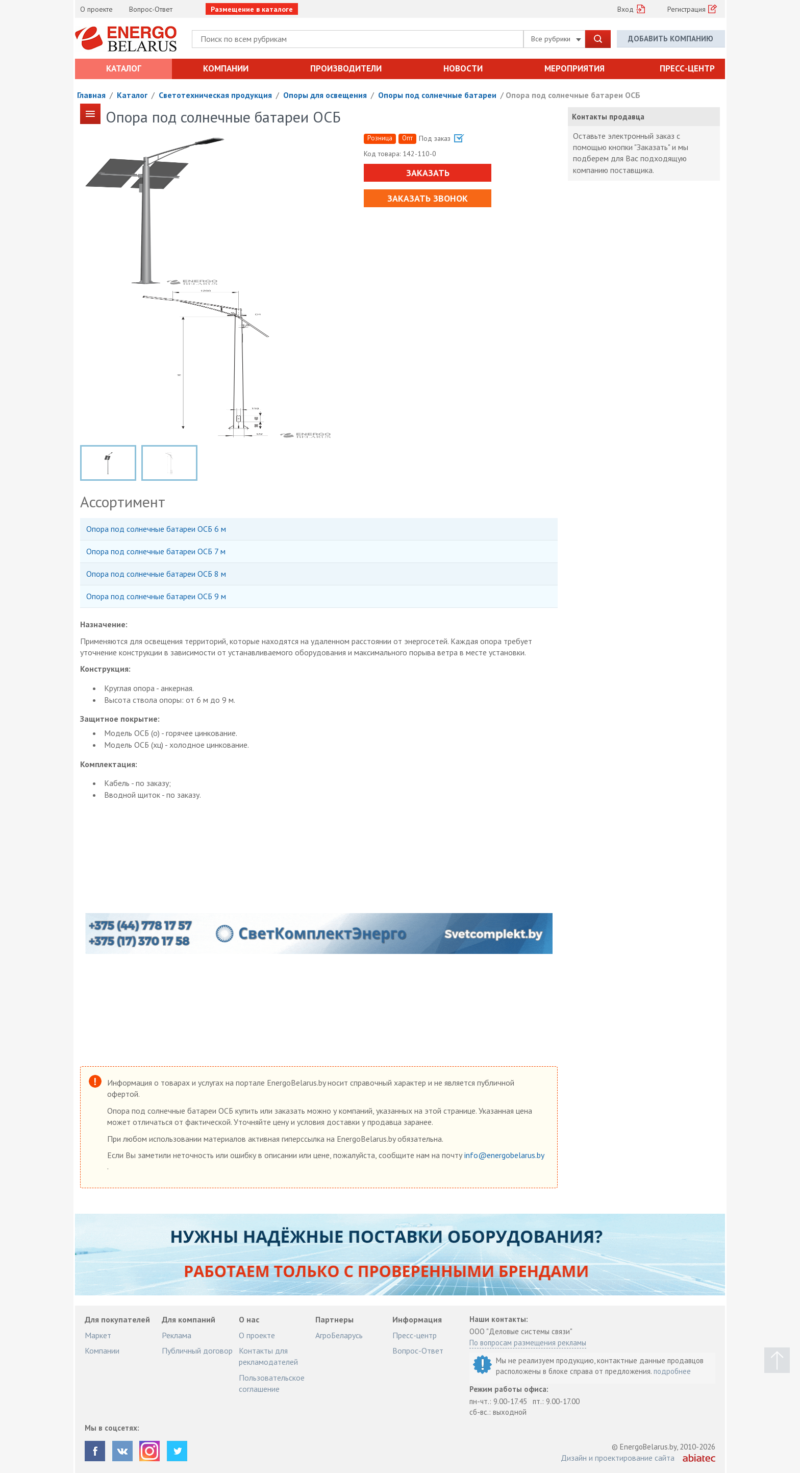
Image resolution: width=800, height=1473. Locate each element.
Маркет (98, 1335)
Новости (463, 68)
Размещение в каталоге (252, 9)
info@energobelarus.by (504, 1155)
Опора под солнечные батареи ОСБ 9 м (156, 596)
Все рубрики (556, 38)
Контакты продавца (608, 116)
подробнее (672, 1371)
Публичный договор (197, 1350)
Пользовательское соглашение (272, 1383)
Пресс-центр (687, 68)
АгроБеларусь (339, 1335)
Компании (225, 68)
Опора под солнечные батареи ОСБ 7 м (156, 551)
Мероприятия (574, 68)
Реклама (176, 1335)
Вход (625, 9)
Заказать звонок (427, 198)
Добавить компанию (670, 38)
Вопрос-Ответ (150, 9)
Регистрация (686, 9)
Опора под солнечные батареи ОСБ (573, 95)
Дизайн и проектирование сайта (617, 1458)
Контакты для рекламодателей (268, 1356)
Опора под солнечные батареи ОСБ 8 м (156, 574)
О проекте (96, 9)
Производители (346, 68)
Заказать (427, 173)
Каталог (123, 68)
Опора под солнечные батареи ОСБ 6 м (156, 529)
